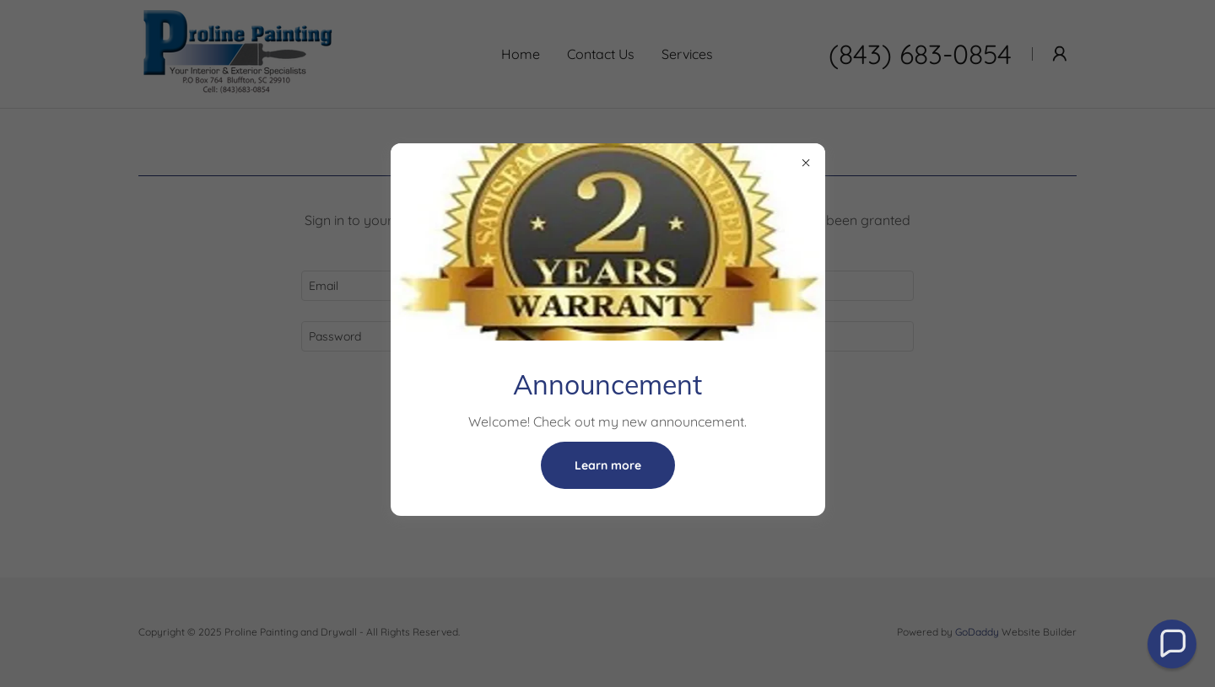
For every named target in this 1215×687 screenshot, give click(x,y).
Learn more (608, 465)
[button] (1172, 644)
